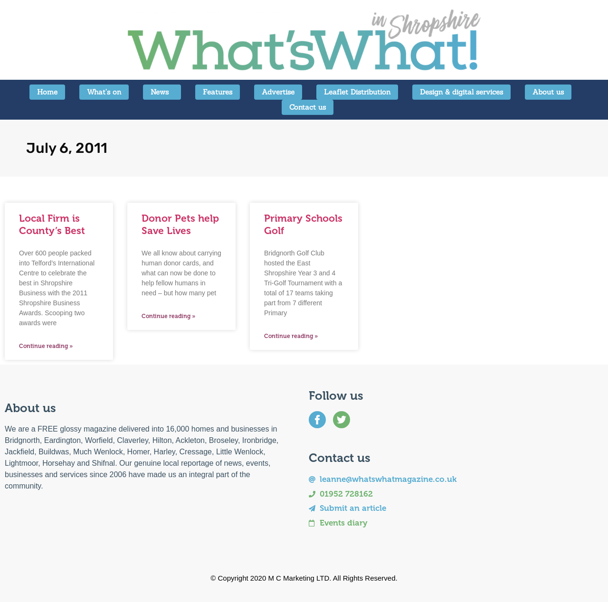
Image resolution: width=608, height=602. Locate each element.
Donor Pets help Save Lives (180, 224)
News (162, 92)
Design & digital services (461, 91)
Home (47, 91)
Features (217, 91)
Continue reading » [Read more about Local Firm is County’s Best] (46, 346)
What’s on (104, 91)
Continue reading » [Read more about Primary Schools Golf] (291, 336)
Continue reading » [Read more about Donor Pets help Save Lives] (168, 316)
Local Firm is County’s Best (52, 224)
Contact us (307, 107)
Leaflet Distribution (357, 91)
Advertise (278, 91)
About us (548, 91)
